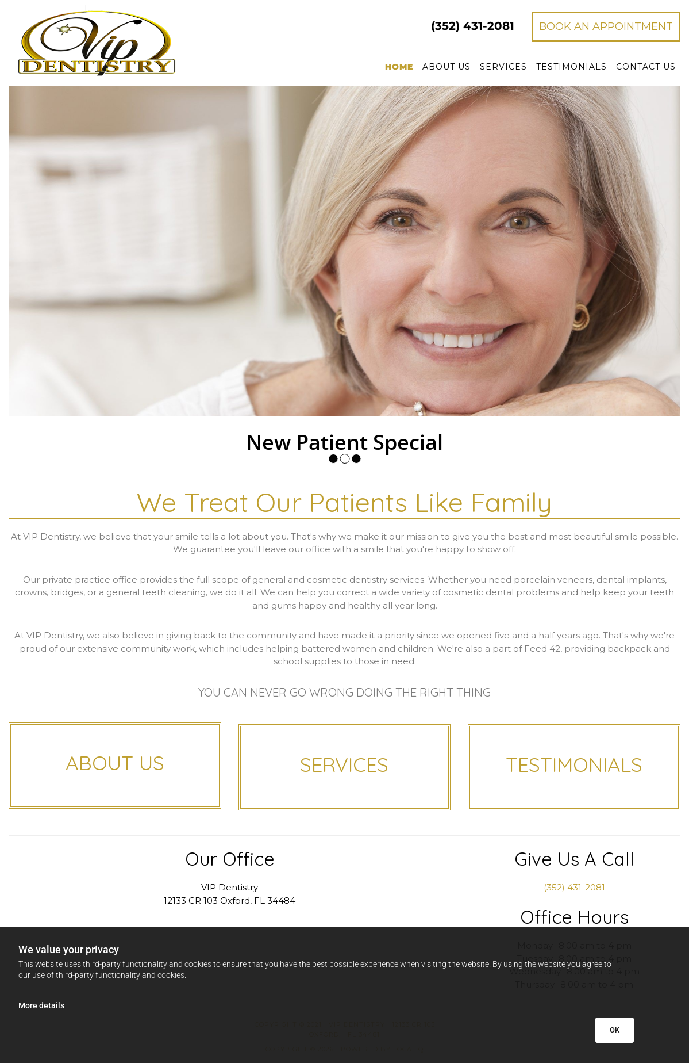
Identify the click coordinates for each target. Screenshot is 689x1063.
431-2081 (472, 26)
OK (614, 1030)
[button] (606, 27)
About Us (446, 67)
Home (399, 67)
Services (503, 67)
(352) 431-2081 (574, 887)
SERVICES (344, 764)
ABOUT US (115, 762)
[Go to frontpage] (115, 41)
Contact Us (646, 67)
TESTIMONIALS (574, 764)
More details (41, 1005)
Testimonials (571, 67)
